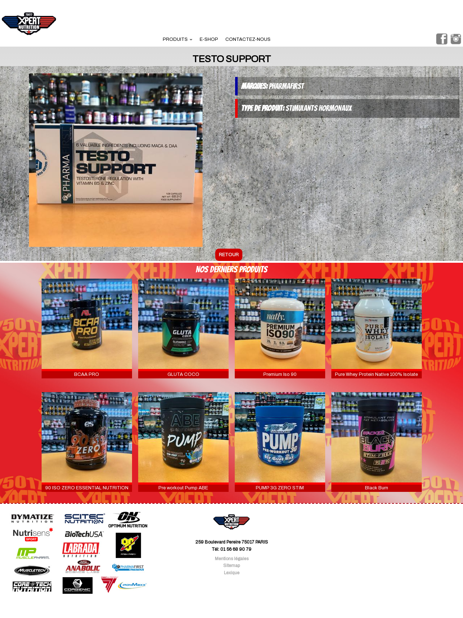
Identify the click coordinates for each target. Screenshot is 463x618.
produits (177, 39)
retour (229, 254)
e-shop (209, 39)
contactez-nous (248, 39)
